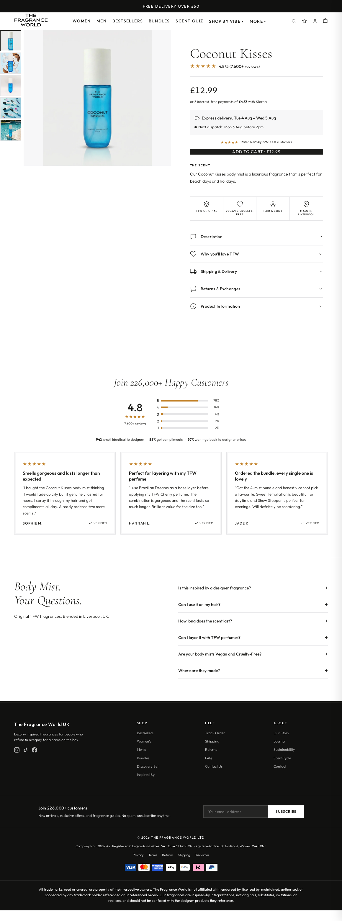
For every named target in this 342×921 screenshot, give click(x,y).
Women (82, 21)
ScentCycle (282, 768)
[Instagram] (16, 760)
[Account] (315, 21)
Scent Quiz (189, 21)
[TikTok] (25, 760)
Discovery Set (147, 777)
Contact (280, 777)
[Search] (293, 21)
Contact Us (213, 777)
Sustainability (284, 760)
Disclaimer (202, 865)
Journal (280, 752)
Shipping (212, 752)
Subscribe (286, 822)
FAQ (208, 768)
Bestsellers (127, 21)
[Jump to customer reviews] (256, 69)
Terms (152, 865)
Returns (211, 760)
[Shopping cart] (325, 21)
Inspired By (146, 785)
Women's (144, 752)
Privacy (138, 865)
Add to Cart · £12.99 (256, 156)
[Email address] (235, 822)
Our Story (281, 743)
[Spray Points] (304, 21)
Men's (141, 760)
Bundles (159, 21)
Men (101, 21)
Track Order (215, 743)
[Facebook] (34, 760)
